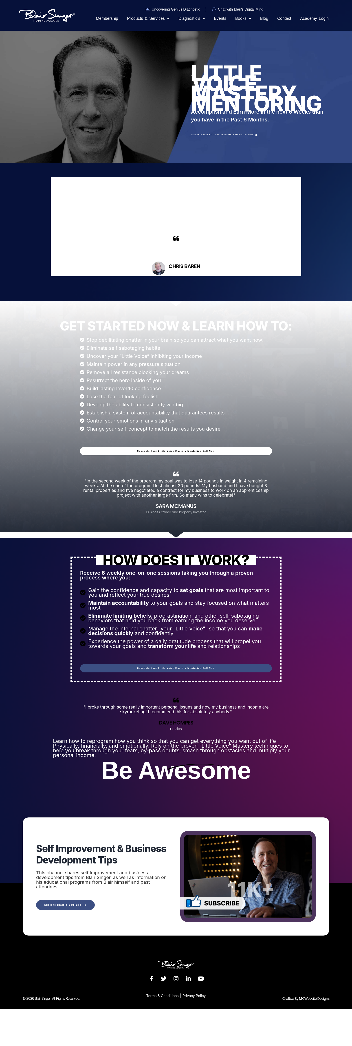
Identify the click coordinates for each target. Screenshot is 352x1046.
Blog (264, 18)
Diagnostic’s (191, 18)
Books (243, 18)
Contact (284, 18)
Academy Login (314, 18)
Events (220, 18)
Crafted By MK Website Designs (306, 1035)
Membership (107, 18)
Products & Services (148, 18)
